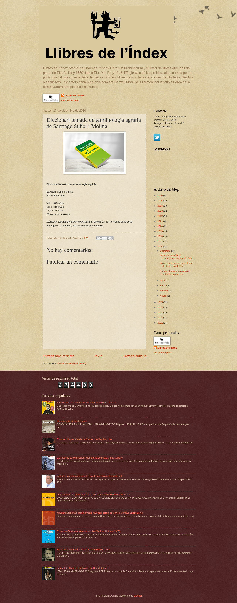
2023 (160, 210)
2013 (160, 312)
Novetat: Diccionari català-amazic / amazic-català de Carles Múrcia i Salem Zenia (100, 512)
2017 (160, 241)
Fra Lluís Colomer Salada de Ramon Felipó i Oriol (83, 549)
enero (163, 295)
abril (162, 280)
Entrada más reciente (58, 356)
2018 (160, 236)
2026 (160, 195)
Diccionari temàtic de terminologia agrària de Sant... (177, 256)
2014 (160, 307)
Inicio (98, 356)
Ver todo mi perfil (70, 100)
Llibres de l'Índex (74, 95)
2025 (160, 200)
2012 (160, 317)
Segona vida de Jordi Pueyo (72, 421)
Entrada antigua (134, 356)
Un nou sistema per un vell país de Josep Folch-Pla (176, 264)
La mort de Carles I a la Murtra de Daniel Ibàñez (82, 568)
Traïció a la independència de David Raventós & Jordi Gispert (89, 476)
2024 (160, 205)
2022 (160, 216)
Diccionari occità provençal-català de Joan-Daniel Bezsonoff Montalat (93, 494)
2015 (160, 302)
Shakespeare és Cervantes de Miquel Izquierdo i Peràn (86, 402)
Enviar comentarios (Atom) (72, 363)
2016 (160, 246)
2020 (160, 226)
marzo (163, 285)
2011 (160, 322)
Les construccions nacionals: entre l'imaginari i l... (175, 272)
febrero (164, 290)
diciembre (165, 251)
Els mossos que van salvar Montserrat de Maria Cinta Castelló (90, 457)
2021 (160, 221)
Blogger (138, 595)
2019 (160, 231)
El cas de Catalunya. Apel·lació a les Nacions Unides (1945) (88, 531)
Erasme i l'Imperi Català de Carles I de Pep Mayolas (84, 439)
